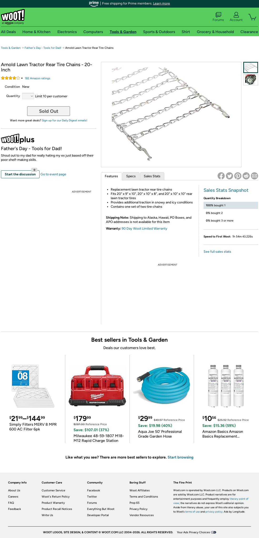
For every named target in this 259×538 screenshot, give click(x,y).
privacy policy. (214, 511)
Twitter (92, 496)
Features (111, 176)
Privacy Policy (138, 509)
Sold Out (48, 111)
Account (236, 17)
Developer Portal (98, 515)
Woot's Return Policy (56, 496)
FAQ (11, 502)
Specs (131, 176)
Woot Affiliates (140, 490)
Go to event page (53, 174)
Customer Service (53, 490)
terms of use (192, 511)
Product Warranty (53, 502)
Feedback (14, 509)
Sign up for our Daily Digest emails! (64, 120)
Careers (13, 496)
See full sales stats (217, 252)
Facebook (93, 490)
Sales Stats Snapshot (226, 190)
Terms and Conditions (144, 496)
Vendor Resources (142, 515)
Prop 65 (134, 502)
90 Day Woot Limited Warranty (144, 229)
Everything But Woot (101, 509)
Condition (12, 87)
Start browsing (181, 457)
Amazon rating (37, 78)
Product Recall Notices (57, 509)
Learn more (161, 3)
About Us (14, 490)
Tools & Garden (11, 47)
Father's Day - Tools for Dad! (43, 47)
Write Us (47, 515)
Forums (218, 17)
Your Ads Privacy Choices (193, 532)
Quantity (13, 96)
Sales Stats (152, 176)
